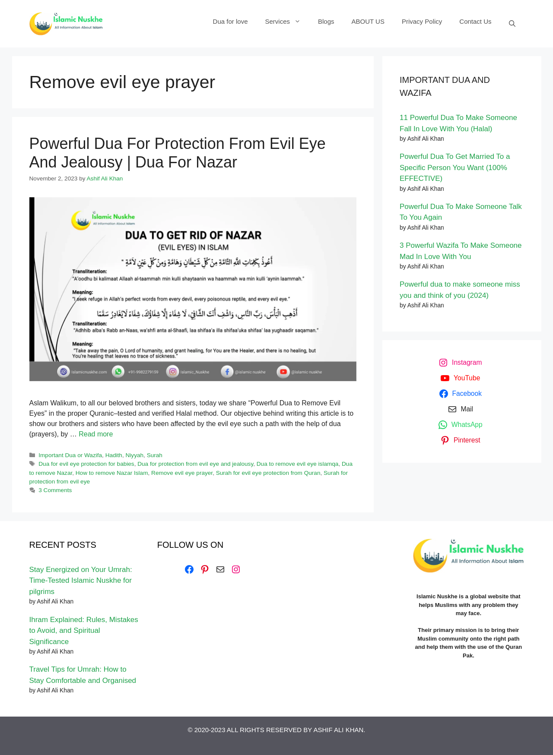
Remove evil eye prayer (182, 473)
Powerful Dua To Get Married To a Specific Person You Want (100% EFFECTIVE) (455, 167)
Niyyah (135, 455)
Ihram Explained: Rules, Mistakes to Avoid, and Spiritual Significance (83, 631)
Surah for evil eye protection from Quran (268, 473)
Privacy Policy (422, 21)
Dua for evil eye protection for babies (86, 464)
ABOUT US (368, 21)
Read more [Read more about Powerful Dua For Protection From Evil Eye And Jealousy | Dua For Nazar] (96, 434)
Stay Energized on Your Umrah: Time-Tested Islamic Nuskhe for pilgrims (80, 580)
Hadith (113, 455)
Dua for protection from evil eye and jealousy (195, 464)
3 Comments (55, 490)
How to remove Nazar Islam (112, 473)
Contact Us (475, 21)
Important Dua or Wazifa (70, 455)
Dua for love (230, 21)
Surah (154, 455)
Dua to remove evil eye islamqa (298, 464)
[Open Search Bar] (512, 24)
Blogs (326, 21)
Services (287, 22)
